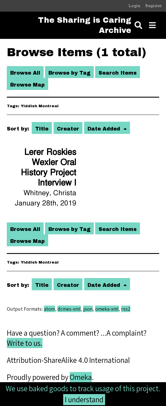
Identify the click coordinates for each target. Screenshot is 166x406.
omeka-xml (107, 309)
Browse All (25, 73)
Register (153, 5)
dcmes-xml (69, 309)
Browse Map (27, 85)
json (88, 309)
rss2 (125, 309)
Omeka (81, 377)
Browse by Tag (69, 73)
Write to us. (24, 343)
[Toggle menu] (152, 25)
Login (135, 5)
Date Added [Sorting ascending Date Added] (105, 129)
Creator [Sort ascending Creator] (68, 129)
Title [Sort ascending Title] (41, 129)
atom (49, 309)
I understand (84, 399)
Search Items (118, 73)
